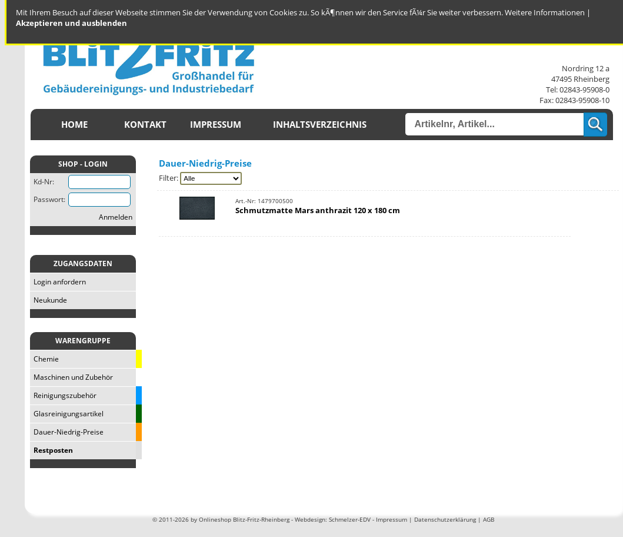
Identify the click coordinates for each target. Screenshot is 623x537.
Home (74, 124)
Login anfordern (58, 281)
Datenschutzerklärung (445, 519)
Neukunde (48, 300)
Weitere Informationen (545, 12)
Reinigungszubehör (63, 395)
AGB (488, 519)
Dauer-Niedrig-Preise (67, 431)
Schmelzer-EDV (350, 519)
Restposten (51, 450)
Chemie (44, 358)
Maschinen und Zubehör (71, 377)
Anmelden (115, 217)
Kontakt (145, 124)
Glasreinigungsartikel (67, 413)
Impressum (215, 124)
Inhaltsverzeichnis (320, 124)
